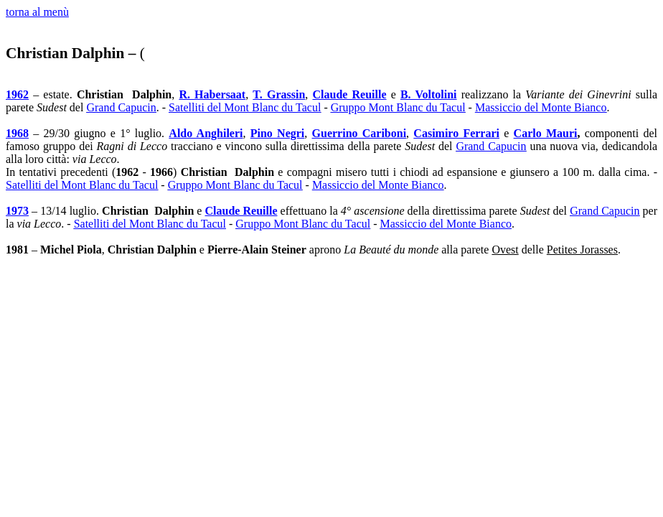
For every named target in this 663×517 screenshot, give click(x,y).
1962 (17, 94)
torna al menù (37, 12)
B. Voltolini (428, 94)
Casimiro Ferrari (456, 133)
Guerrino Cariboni (359, 133)
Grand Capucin (121, 107)
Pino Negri (277, 133)
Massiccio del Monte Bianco (541, 107)
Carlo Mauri (546, 133)
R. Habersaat (212, 94)
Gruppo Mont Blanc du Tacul (398, 107)
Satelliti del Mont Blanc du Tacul (245, 107)
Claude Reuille (349, 94)
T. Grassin (279, 94)
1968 (17, 133)
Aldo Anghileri (206, 133)
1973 (17, 211)
